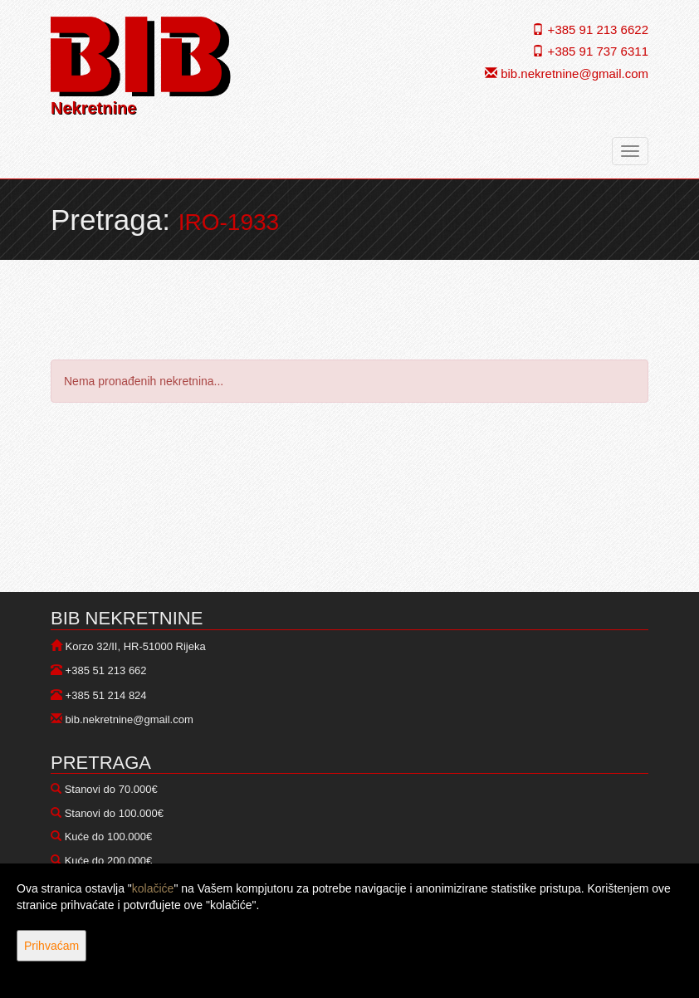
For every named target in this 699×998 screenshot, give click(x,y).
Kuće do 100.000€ (109, 836)
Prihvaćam (51, 945)
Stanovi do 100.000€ (114, 813)
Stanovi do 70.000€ (111, 789)
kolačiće (153, 888)
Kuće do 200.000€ (109, 860)
